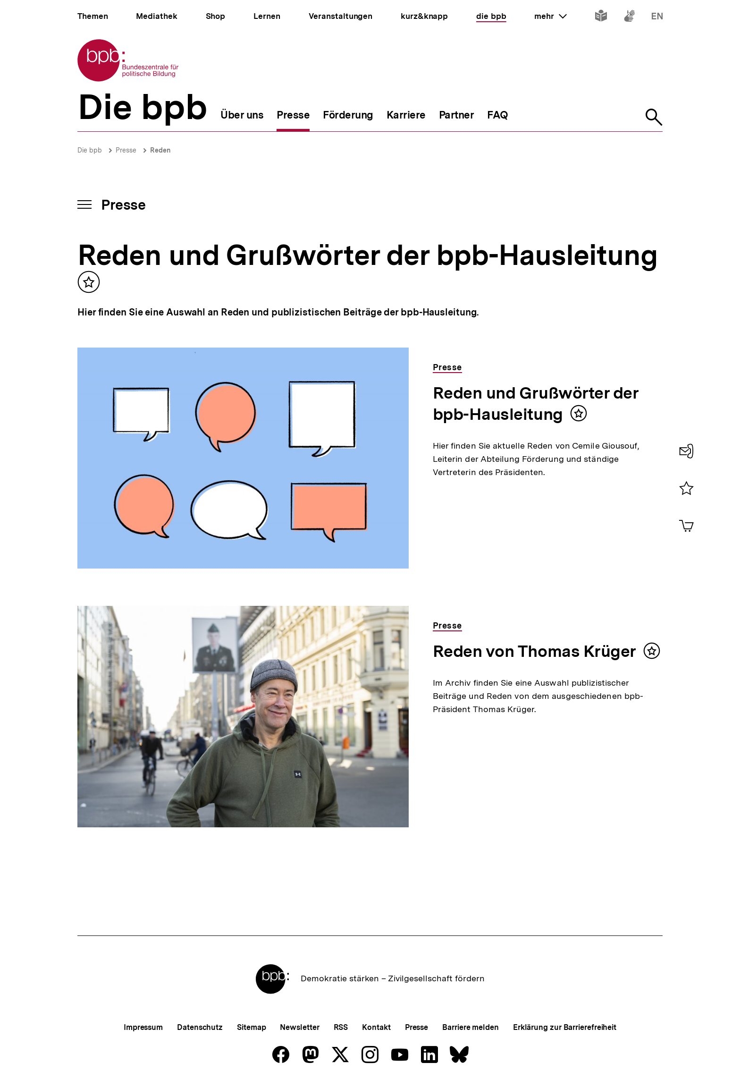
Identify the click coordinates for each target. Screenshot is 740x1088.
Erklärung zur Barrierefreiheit (564, 1027)
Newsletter (299, 1027)
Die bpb (89, 150)
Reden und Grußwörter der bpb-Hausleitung (536, 403)
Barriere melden (470, 1027)
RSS (341, 1027)
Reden (160, 150)
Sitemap (251, 1027)
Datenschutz (200, 1027)
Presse (126, 150)
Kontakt (376, 1027)
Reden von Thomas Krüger (534, 651)
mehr (550, 16)
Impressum (143, 1027)
